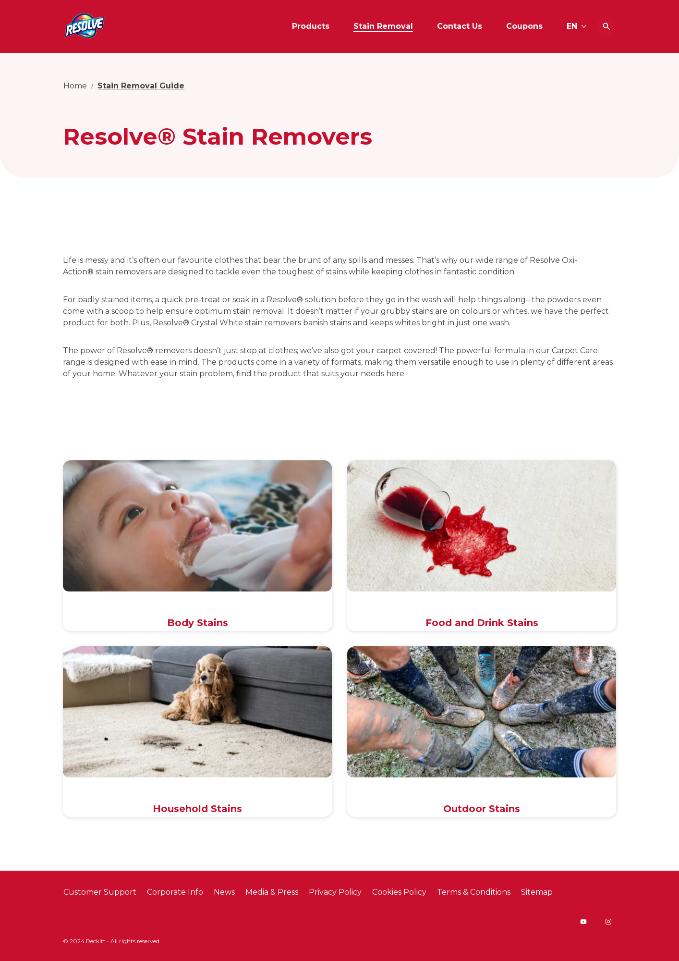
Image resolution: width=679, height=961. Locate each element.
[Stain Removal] (383, 26)
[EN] (576, 26)
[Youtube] (583, 921)
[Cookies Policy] (399, 892)
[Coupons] (524, 26)
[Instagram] (608, 921)
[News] (224, 892)
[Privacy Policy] (335, 892)
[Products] (310, 26)
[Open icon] (606, 26)
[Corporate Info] (175, 892)
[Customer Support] (100, 892)
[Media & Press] (272, 892)
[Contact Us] (459, 26)
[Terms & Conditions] (473, 892)
